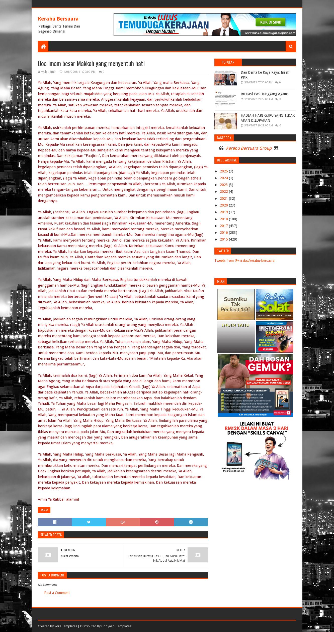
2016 (224, 233)
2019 (224, 212)
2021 (224, 198)
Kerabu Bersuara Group (249, 148)
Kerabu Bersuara (58, 19)
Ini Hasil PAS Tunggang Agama (265, 94)
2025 (224, 171)
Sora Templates (65, 626)
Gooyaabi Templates (116, 626)
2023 (224, 185)
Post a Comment (57, 593)
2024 (224, 178)
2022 (224, 191)
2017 (224, 226)
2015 (224, 239)
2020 (224, 205)
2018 (224, 219)
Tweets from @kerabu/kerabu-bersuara (244, 261)
